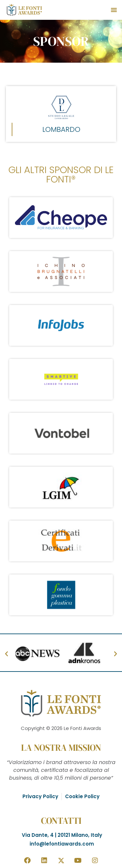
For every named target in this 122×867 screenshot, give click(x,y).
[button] (114, 10)
